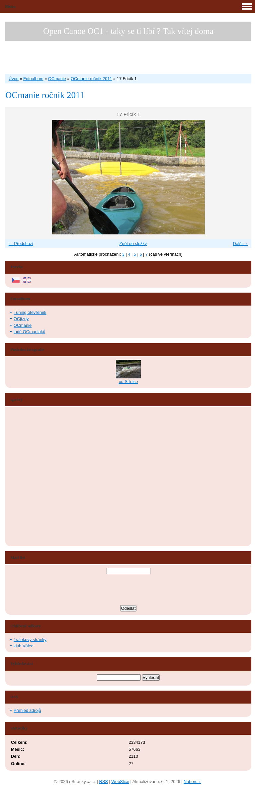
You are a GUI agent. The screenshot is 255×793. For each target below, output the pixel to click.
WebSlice (120, 781)
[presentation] (128, 590)
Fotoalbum (33, 78)
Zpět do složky (133, 243)
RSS (103, 781)
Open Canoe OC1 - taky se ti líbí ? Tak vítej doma (128, 31)
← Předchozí (21, 243)
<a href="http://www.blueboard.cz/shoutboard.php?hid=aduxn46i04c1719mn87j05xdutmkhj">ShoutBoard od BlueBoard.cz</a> (35, 476)
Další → (240, 243)
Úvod (14, 78)
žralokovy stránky (30, 639)
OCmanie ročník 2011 (91, 78)
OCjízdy (21, 318)
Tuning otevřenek (30, 312)
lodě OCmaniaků (29, 331)
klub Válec (23, 645)
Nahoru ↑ (192, 781)
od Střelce (128, 381)
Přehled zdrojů (27, 710)
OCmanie (57, 78)
